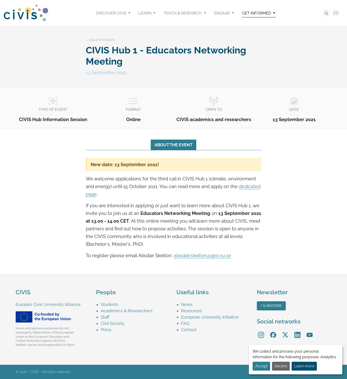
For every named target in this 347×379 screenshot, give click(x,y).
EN (335, 13)
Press (106, 329)
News (187, 304)
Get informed (257, 13)
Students (109, 304)
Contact (189, 329)
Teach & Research (183, 13)
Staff (105, 317)
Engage (222, 13)
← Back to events (100, 40)
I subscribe (271, 306)
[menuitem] (113, 13)
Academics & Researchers (127, 310)
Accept (261, 366)
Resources (191, 310)
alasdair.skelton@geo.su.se (202, 255)
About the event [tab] (173, 144)
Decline (281, 366)
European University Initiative (210, 317)
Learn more (304, 366)
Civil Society (113, 323)
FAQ (185, 323)
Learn (145, 13)
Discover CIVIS (111, 13)
